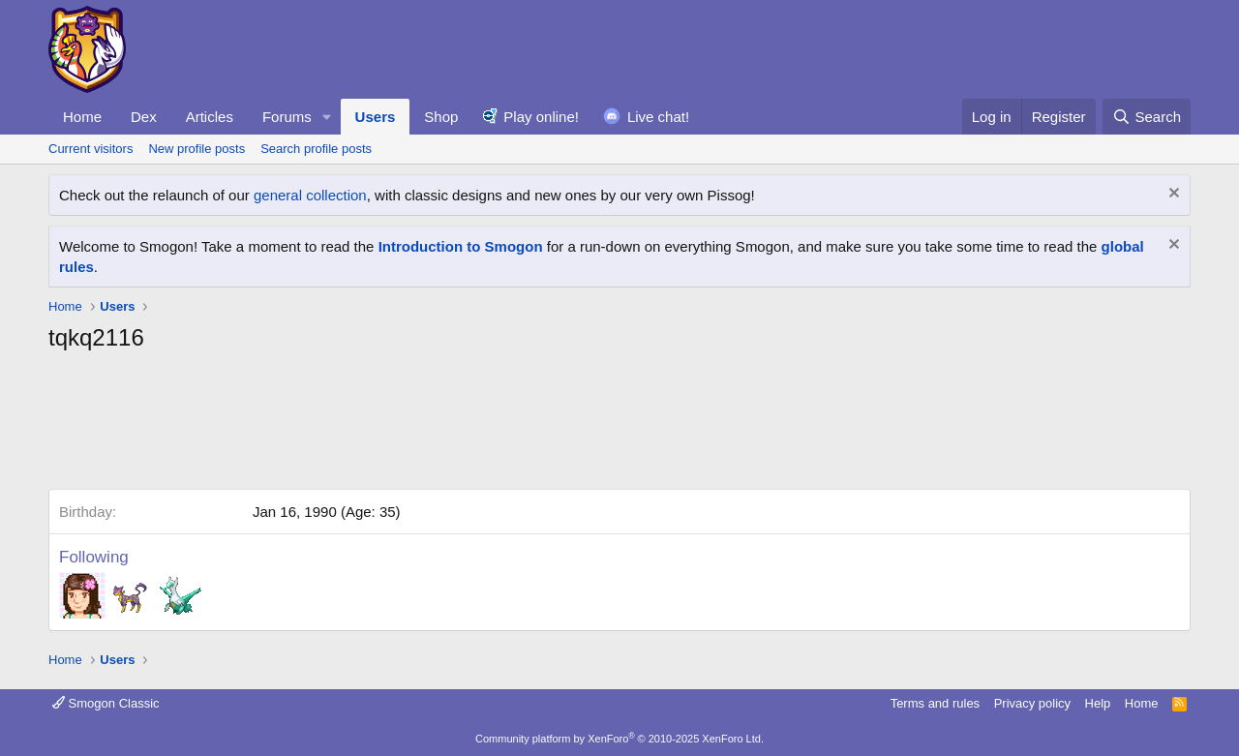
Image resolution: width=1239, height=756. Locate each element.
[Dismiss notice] (1171, 195)
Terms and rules (935, 703)
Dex (144, 116)
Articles (209, 116)
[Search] (1147, 117)
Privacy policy (1032, 703)
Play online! (541, 116)
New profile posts (196, 148)
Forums (287, 116)
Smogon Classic (106, 703)
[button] (327, 117)
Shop (441, 116)
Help (1098, 703)
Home (82, 116)
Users (375, 116)
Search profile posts (316, 148)
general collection (310, 195)
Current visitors (90, 148)
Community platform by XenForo (619, 738)
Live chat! (658, 116)
